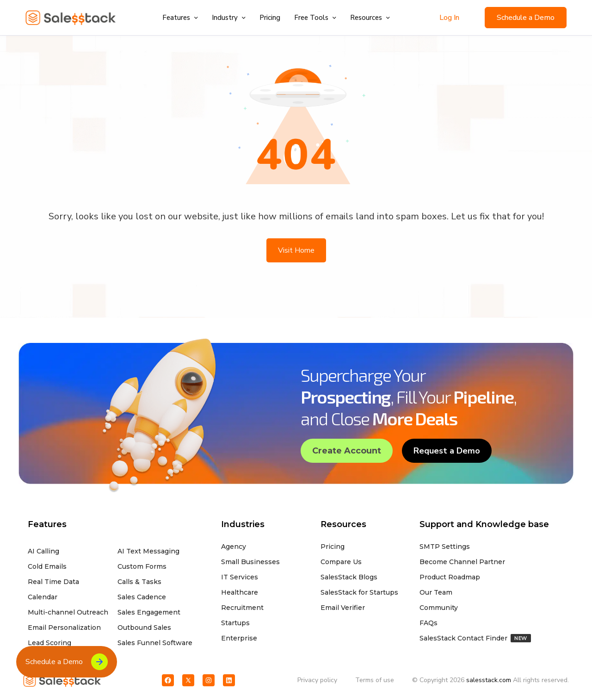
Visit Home (296, 250)
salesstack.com (488, 680)
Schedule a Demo (526, 17)
